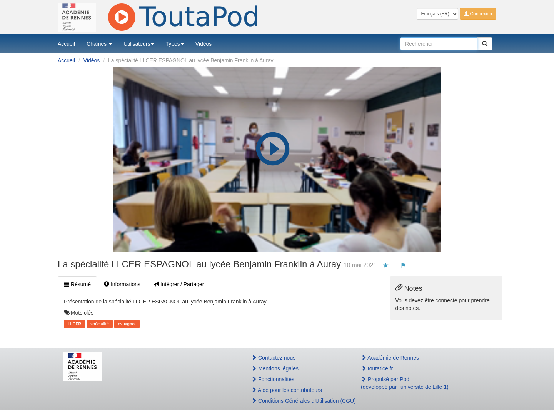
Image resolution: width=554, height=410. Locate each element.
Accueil (66, 44)
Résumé (77, 284)
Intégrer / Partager (179, 284)
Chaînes (99, 44)
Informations (122, 284)
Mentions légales (275, 368)
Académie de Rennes (390, 358)
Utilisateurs (138, 44)
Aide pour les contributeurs (286, 390)
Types (174, 44)
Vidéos (203, 44)
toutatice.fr (377, 368)
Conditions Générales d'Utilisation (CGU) (297, 401)
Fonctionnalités (272, 379)
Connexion (478, 14)
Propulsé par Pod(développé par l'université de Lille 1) (405, 383)
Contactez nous (273, 358)
